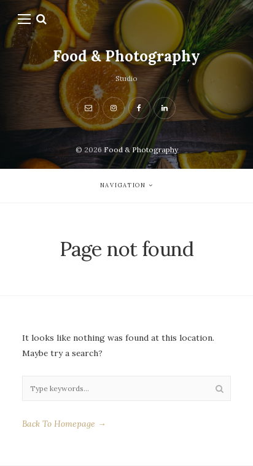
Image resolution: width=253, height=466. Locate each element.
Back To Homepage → (64, 423)
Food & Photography (126, 56)
